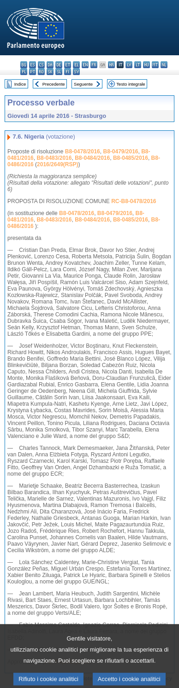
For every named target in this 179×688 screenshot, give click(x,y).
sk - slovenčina (50, 71)
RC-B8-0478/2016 (133, 201)
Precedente (53, 84)
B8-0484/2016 (92, 158)
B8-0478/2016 (82, 151)
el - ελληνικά (76, 64)
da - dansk (50, 64)
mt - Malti (155, 64)
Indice (20, 84)
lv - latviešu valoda (128, 64)
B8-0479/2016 (120, 151)
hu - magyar (146, 64)
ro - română (41, 71)
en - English (85, 64)
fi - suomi (67, 71)
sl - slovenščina (58, 71)
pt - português (32, 71)
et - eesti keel (67, 64)
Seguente (83, 84)
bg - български (23, 64)
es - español (32, 64)
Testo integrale (130, 84)
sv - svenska (76, 71)
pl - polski (23, 71)
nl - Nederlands (164, 64)
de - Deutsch (58, 64)
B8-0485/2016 (130, 158)
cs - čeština (41, 64)
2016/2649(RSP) (57, 164)
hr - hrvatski (111, 64)
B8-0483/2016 (54, 158)
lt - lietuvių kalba (137, 64)
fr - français (93, 64)
